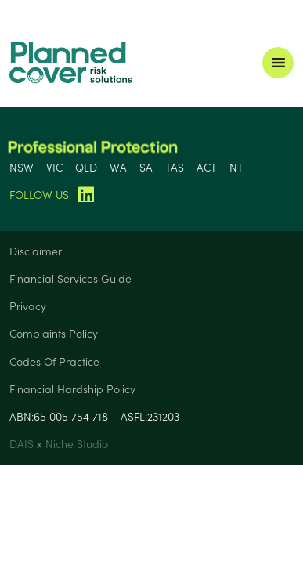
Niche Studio (76, 443)
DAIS (23, 443)
